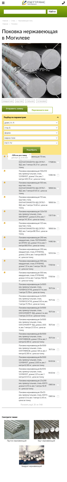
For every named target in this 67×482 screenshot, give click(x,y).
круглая (19, 101)
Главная (5, 20)
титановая (41, 101)
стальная (30, 101)
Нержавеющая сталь (25, 20)
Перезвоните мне (40, 110)
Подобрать (32, 150)
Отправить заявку (14, 108)
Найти (52, 11)
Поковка (14, 24)
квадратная (8, 101)
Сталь (13, 20)
